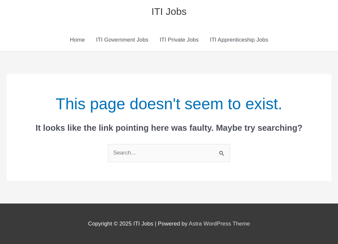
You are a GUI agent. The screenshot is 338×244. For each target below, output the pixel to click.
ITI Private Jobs (179, 40)
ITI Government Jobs (122, 40)
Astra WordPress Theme (219, 224)
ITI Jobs (169, 11)
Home (77, 40)
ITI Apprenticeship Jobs (239, 40)
